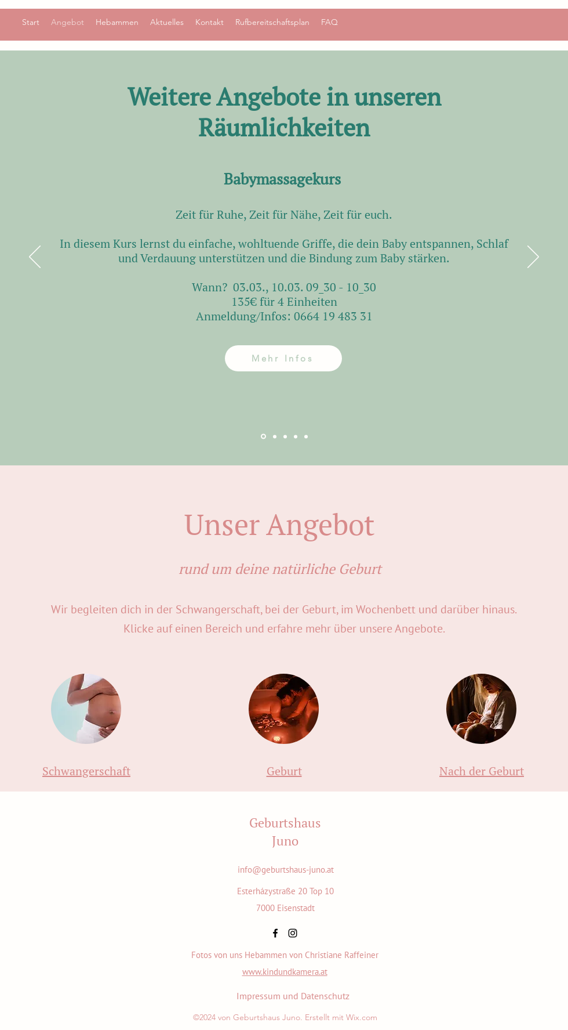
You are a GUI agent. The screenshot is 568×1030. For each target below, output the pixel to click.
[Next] (533, 257)
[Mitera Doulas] (285, 436)
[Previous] (35, 257)
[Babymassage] (263, 436)
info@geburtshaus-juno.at (286, 869)
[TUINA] (274, 436)
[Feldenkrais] (306, 436)
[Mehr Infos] (283, 358)
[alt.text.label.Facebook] (275, 933)
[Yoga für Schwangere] (295, 436)
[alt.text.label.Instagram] (292, 933)
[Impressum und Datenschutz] (292, 995)
